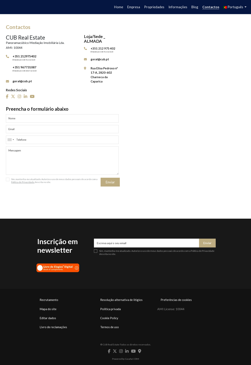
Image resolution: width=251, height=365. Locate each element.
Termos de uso (109, 327)
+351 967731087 (24, 67)
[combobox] (62, 140)
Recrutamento (49, 300)
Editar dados (48, 318)
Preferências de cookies (176, 300)
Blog (194, 7)
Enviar (110, 182)
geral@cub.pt (22, 81)
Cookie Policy (109, 318)
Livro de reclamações (53, 327)
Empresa (133, 7)
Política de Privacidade (23, 182)
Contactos (210, 7)
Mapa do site (48, 309)
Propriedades (154, 7)
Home (118, 7)
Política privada (110, 309)
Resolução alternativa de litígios (121, 300)
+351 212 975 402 (103, 48)
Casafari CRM (132, 358)
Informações (177, 7)
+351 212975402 (24, 56)
